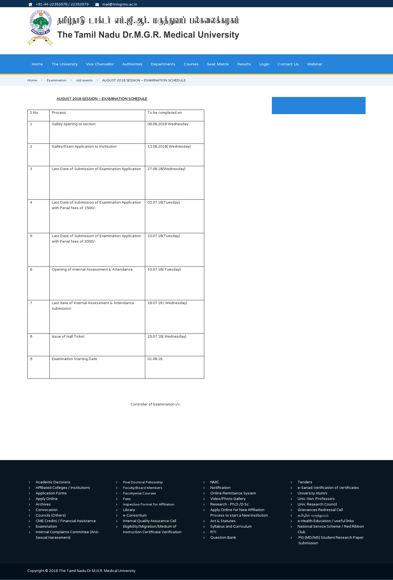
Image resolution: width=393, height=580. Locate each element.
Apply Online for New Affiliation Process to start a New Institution (239, 512)
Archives (43, 504)
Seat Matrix (218, 63)
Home (37, 63)
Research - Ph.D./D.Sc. (229, 504)
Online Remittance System (233, 493)
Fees (127, 499)
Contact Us (288, 63)
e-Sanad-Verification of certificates (328, 487)
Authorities (132, 63)
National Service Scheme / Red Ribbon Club (331, 529)
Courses (191, 63)
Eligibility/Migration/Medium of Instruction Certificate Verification (152, 529)
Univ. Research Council (317, 504)
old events (84, 80)
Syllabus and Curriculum (231, 526)
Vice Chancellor (100, 63)
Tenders (305, 482)
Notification (220, 487)
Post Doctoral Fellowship (143, 482)
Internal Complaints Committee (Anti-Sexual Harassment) (67, 535)
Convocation (47, 509)
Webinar (314, 63)
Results (244, 63)
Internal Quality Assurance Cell (149, 521)
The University (64, 63)
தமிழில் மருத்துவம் (313, 515)
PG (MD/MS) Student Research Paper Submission (331, 540)
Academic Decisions (53, 482)
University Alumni (312, 493)
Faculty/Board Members (142, 488)
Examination (57, 80)
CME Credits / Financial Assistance (66, 521)
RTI (213, 532)
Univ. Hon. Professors (316, 498)
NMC (214, 482)
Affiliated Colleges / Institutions (63, 487)
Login (264, 63)
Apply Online (47, 498)
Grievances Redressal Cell (320, 509)
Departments (163, 63)
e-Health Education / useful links (326, 521)
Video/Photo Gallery (228, 498)
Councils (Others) (51, 515)
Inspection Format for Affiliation (148, 504)
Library (129, 509)
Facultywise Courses (139, 493)
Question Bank (223, 537)
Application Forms (51, 493)
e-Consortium (135, 515)
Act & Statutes (223, 521)
